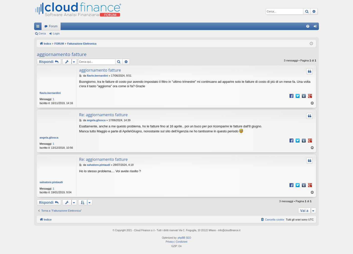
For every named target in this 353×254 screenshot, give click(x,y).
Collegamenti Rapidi (39, 27)
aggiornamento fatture (62, 54)
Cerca (42, 33)
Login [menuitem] (316, 27)
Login (56, 33)
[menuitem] (307, 26)
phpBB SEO (184, 237)
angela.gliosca (49, 137)
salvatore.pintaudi (51, 182)
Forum (53, 26)
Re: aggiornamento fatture (103, 114)
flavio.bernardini (50, 92)
